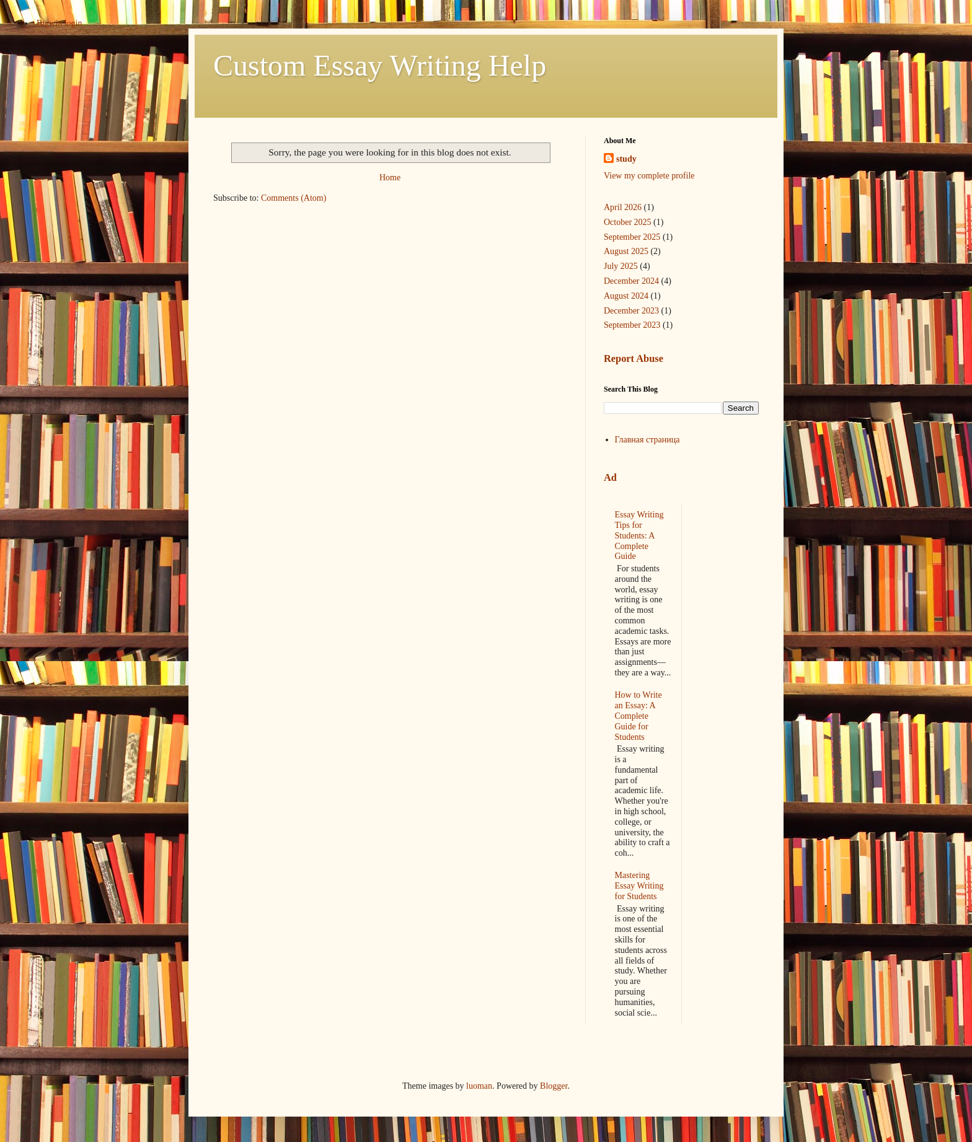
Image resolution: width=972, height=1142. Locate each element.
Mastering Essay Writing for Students (639, 886)
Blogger (553, 1086)
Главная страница (647, 439)
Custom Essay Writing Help (379, 65)
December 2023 (631, 310)
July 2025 (621, 266)
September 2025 (632, 237)
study (626, 159)
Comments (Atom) (293, 198)
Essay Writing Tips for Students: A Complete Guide (639, 535)
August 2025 (626, 251)
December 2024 (631, 281)
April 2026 (623, 207)
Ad (610, 477)
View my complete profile (649, 175)
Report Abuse (633, 358)
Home (389, 177)
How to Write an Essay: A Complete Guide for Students (638, 715)
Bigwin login (59, 23)
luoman (479, 1086)
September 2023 (632, 325)
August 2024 (626, 296)
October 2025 (628, 222)
